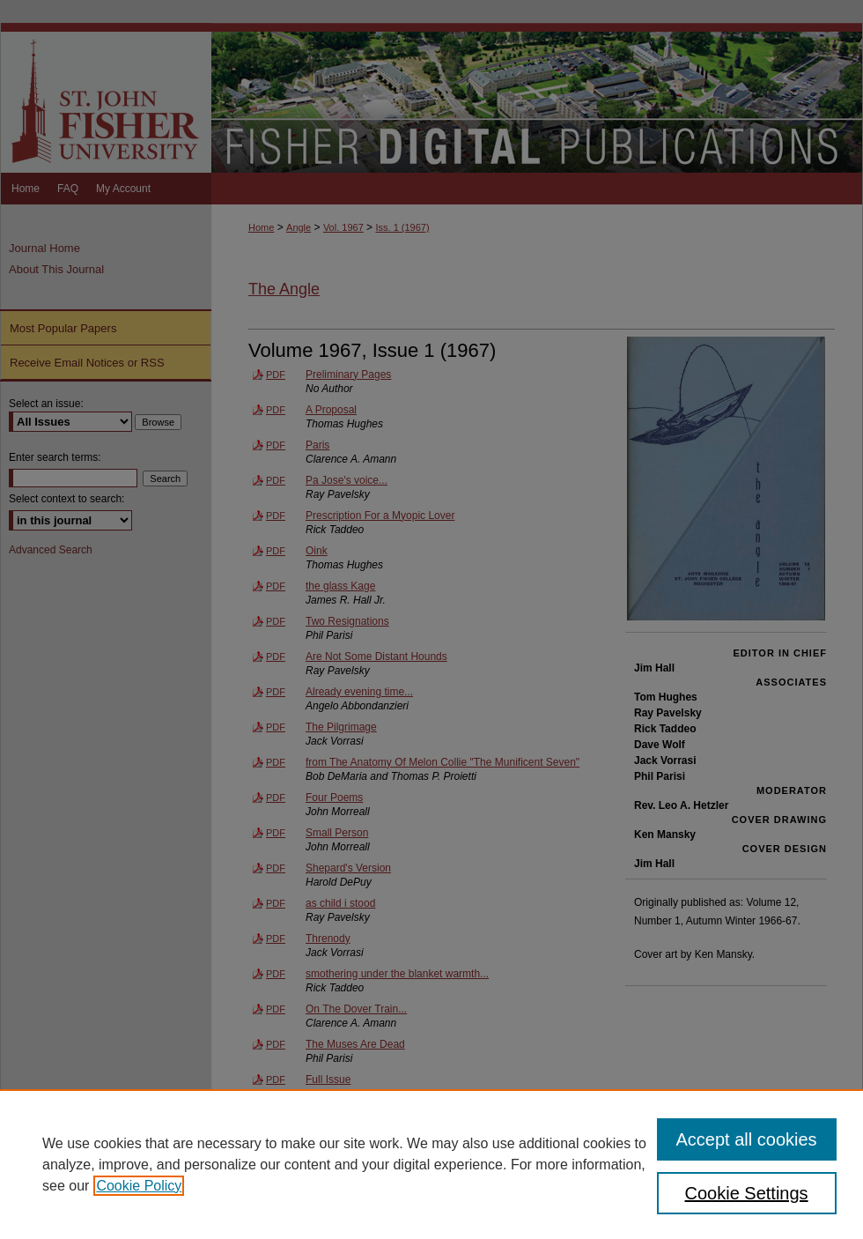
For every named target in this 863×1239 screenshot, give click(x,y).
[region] (431, 1164)
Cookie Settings (746, 1193)
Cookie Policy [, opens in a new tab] (138, 1185)
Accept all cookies (746, 1139)
